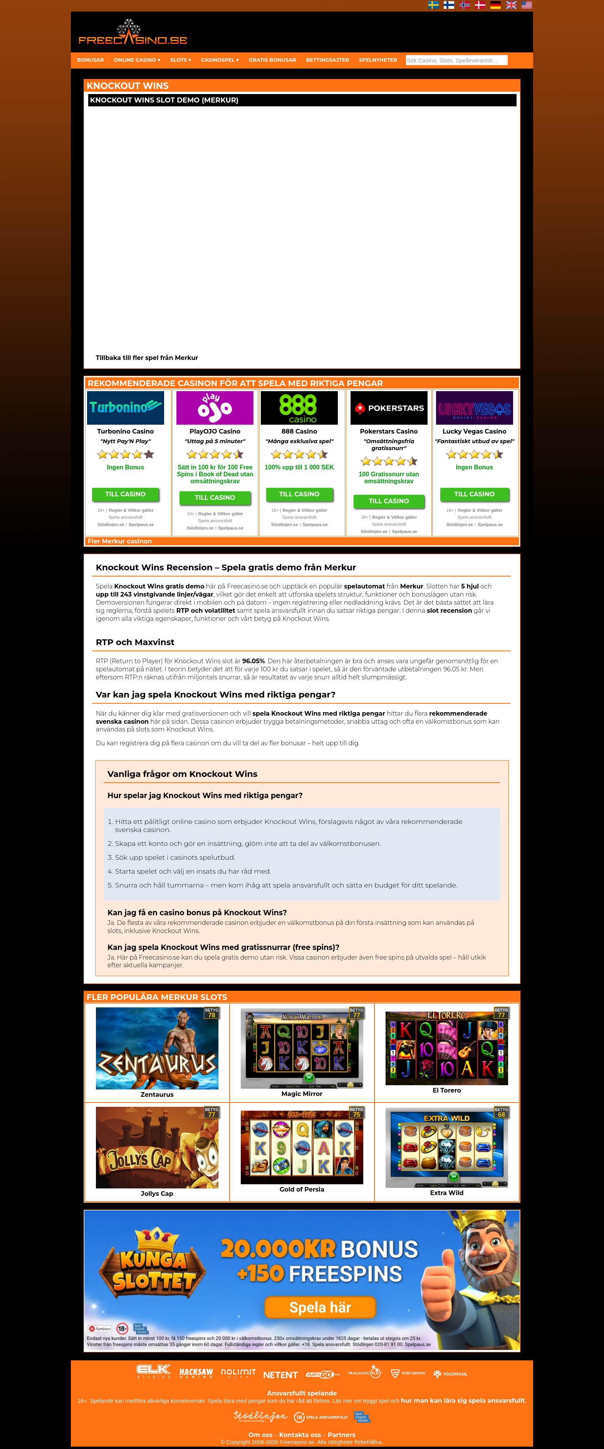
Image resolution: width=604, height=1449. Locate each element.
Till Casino (126, 494)
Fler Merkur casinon (120, 541)
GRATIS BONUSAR (272, 60)
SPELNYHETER (378, 60)
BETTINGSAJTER (327, 60)
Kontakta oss (300, 1435)
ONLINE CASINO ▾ (137, 60)
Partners (342, 1435)
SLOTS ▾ (180, 60)
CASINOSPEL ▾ (220, 60)
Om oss (260, 1435)
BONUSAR (90, 60)
